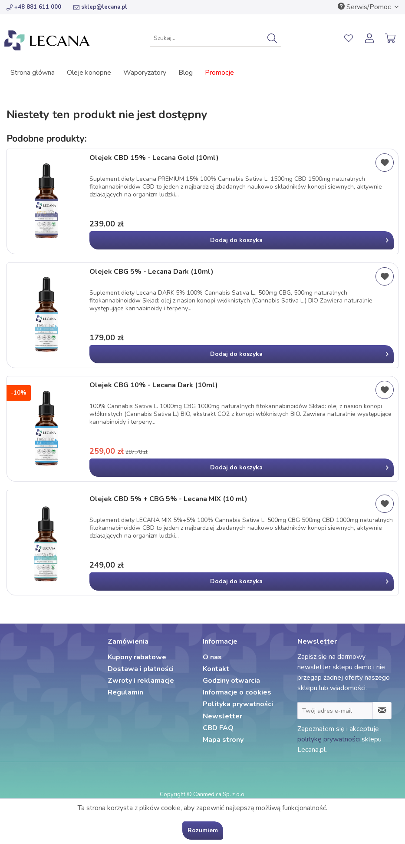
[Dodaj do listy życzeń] (384, 162)
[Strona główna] (32, 72)
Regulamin (125, 692)
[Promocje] (219, 72)
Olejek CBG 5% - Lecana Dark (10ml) (151, 271)
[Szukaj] (272, 38)
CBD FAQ (218, 728)
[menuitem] (215, 38)
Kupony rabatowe (137, 657)
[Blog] (185, 72)
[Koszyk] (391, 38)
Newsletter (222, 716)
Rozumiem (203, 830)
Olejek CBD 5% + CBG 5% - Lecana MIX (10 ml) (168, 499)
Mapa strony (223, 739)
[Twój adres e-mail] (335, 710)
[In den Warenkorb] (241, 240)
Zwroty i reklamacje (141, 680)
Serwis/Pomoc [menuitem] (365, 7)
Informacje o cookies (237, 692)
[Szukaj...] (215, 38)
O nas (212, 657)
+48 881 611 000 (34, 7)
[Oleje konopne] (89, 72)
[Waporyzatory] (144, 72)
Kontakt (216, 669)
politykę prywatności (328, 739)
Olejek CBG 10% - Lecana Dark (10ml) (153, 385)
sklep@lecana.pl (100, 7)
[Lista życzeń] (348, 38)
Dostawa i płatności (141, 669)
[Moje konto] (370, 38)
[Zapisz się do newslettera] (382, 710)
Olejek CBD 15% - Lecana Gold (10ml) (154, 158)
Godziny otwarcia (231, 680)
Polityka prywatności (238, 704)
